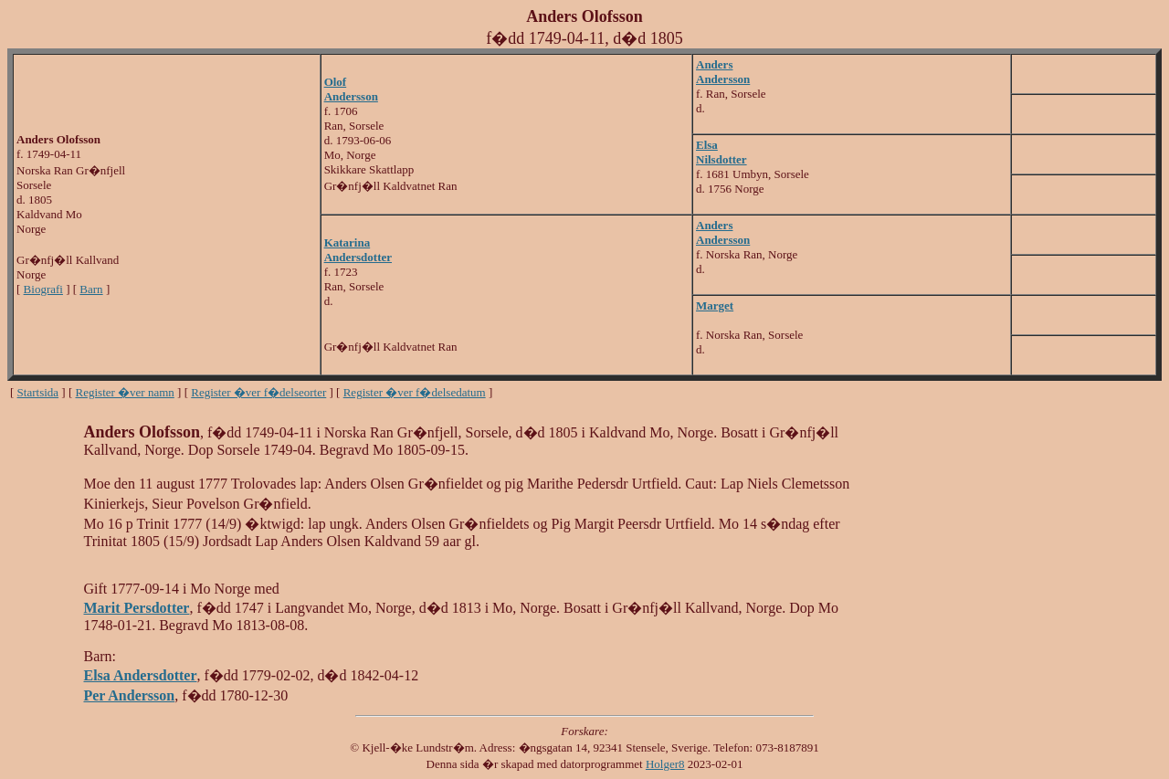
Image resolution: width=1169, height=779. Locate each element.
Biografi (43, 289)
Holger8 (665, 764)
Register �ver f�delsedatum (414, 392)
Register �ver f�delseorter (258, 392)
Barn (90, 289)
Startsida (38, 392)
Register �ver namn (125, 392)
